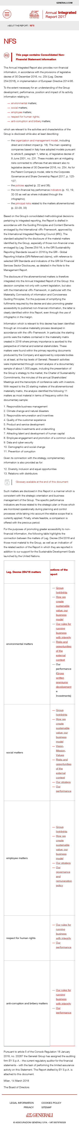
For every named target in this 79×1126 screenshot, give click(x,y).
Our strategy (63, 782)
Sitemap (46, 1107)
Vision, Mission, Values (61, 750)
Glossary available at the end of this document (42, 481)
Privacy (29, 1107)
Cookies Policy (51, 1102)
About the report (17, 25)
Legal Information (22, 1102)
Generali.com (64, 2)
